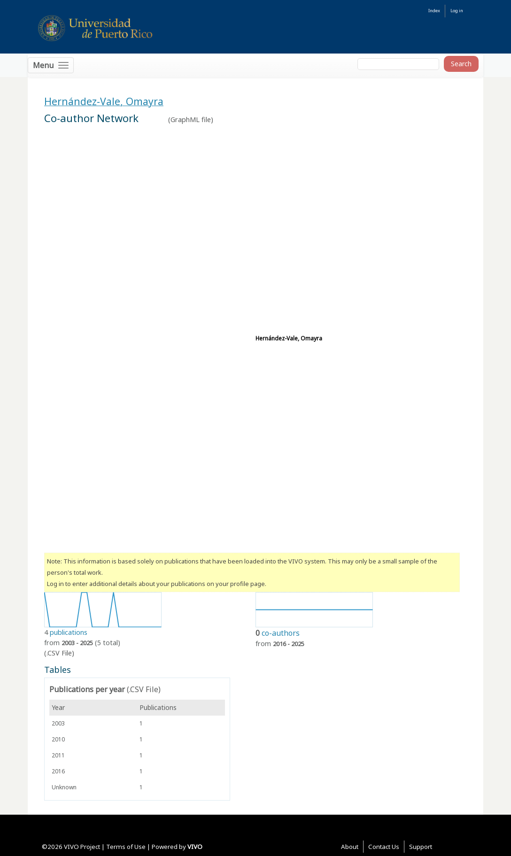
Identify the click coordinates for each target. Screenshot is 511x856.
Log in (456, 11)
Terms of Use (126, 846)
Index (434, 11)
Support (420, 846)
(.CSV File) (59, 652)
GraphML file (190, 119)
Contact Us (383, 846)
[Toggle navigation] (51, 65)
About (349, 846)
